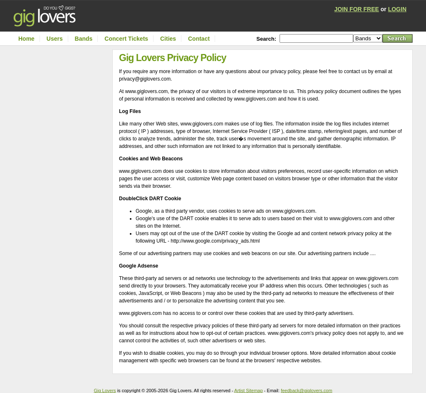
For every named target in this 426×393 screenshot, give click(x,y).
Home (26, 38)
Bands (84, 38)
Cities (168, 38)
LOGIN (397, 9)
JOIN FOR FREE (356, 9)
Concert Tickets (126, 38)
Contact (199, 38)
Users (55, 38)
